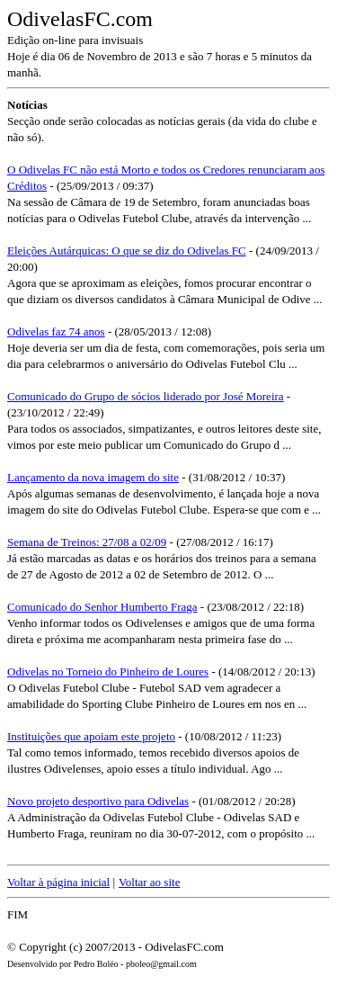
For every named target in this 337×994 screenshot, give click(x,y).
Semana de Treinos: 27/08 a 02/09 (86, 542)
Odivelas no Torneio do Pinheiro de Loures (107, 671)
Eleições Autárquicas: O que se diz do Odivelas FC (126, 250)
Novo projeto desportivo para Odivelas (98, 801)
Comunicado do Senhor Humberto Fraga (102, 606)
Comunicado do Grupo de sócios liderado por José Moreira (145, 396)
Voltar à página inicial (58, 882)
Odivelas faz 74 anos (56, 331)
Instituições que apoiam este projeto (91, 736)
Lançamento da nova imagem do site (93, 477)
